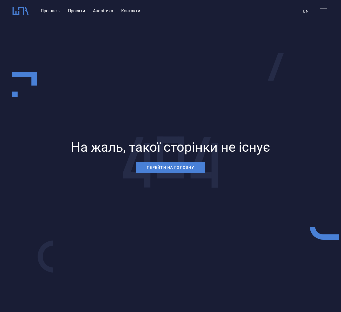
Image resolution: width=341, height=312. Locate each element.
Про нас (48, 10)
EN (306, 11)
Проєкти (76, 10)
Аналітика (103, 10)
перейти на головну (170, 167)
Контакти (130, 10)
